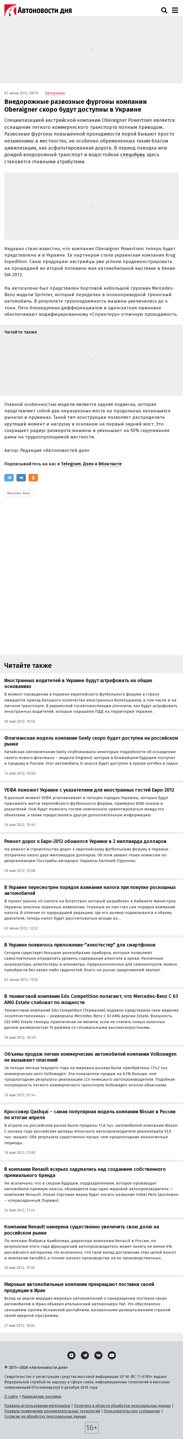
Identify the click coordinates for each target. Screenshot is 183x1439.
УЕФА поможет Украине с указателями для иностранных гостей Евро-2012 (89, 790)
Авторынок (55, 93)
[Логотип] (38, 10)
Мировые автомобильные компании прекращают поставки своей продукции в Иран (79, 1287)
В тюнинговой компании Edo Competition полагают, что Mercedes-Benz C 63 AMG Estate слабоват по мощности (91, 999)
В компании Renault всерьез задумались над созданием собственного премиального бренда (85, 1172)
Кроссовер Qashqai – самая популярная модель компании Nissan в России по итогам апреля (89, 1115)
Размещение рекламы (41, 1396)
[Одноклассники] (33, 477)
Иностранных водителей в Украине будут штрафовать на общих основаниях (78, 684)
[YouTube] (112, 1355)
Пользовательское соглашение (132, 1411)
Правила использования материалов (37, 1405)
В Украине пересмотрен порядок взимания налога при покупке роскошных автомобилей (90, 890)
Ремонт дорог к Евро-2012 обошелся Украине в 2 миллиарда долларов (85, 841)
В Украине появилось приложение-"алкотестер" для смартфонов (80, 945)
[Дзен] (71, 1355)
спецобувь (132, 155)
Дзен (88, 464)
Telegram (71, 464)
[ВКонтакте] (21, 477)
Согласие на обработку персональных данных (45, 1416)
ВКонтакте (110, 464)
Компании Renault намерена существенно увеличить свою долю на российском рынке (81, 1230)
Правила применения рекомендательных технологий (52, 1411)
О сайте (11, 1396)
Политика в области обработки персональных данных (122, 1405)
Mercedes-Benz (18, 493)
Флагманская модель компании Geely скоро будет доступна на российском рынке (91, 741)
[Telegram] (9, 477)
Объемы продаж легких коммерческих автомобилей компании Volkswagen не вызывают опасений (90, 1057)
